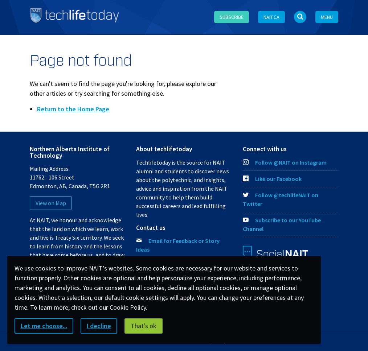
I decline (99, 326)
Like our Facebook (272, 178)
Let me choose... (44, 326)
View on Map (51, 203)
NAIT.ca (271, 17)
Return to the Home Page (73, 109)
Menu (327, 17)
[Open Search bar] (300, 17)
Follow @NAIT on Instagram (285, 162)
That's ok (143, 326)
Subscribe (232, 17)
